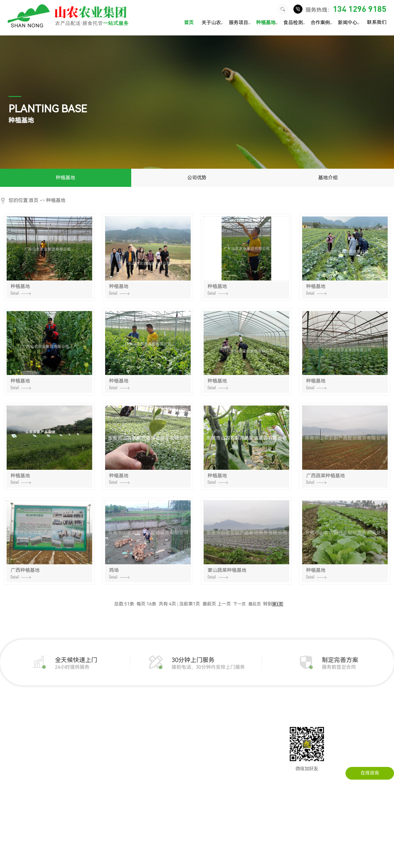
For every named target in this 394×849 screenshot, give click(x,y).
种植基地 (267, 23)
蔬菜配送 (57, 723)
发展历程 (9, 732)
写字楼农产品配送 (114, 768)
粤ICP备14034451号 (240, 835)
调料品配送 (59, 787)
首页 (189, 22)
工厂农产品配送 (112, 741)
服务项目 (240, 23)
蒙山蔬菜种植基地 (227, 573)
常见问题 (176, 741)
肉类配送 (57, 732)
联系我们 (376, 22)
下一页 (239, 604)
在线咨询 (370, 773)
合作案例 (322, 23)
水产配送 (57, 778)
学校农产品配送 (112, 759)
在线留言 (224, 732)
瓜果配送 (57, 750)
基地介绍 (328, 178)
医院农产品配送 (112, 778)
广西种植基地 (25, 573)
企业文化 (9, 741)
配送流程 (9, 768)
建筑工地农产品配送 (116, 750)
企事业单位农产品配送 (119, 732)
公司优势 (196, 178)
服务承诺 (9, 778)
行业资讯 (176, 732)
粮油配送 (57, 741)
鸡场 (119, 573)
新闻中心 (349, 23)
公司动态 (176, 723)
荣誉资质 (9, 759)
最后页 (254, 604)
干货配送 (57, 768)
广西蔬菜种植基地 (325, 478)
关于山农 (213, 23)
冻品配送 (57, 759)
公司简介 (9, 723)
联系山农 (224, 723)
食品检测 (295, 23)
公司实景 (9, 750)
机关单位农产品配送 (116, 723)
